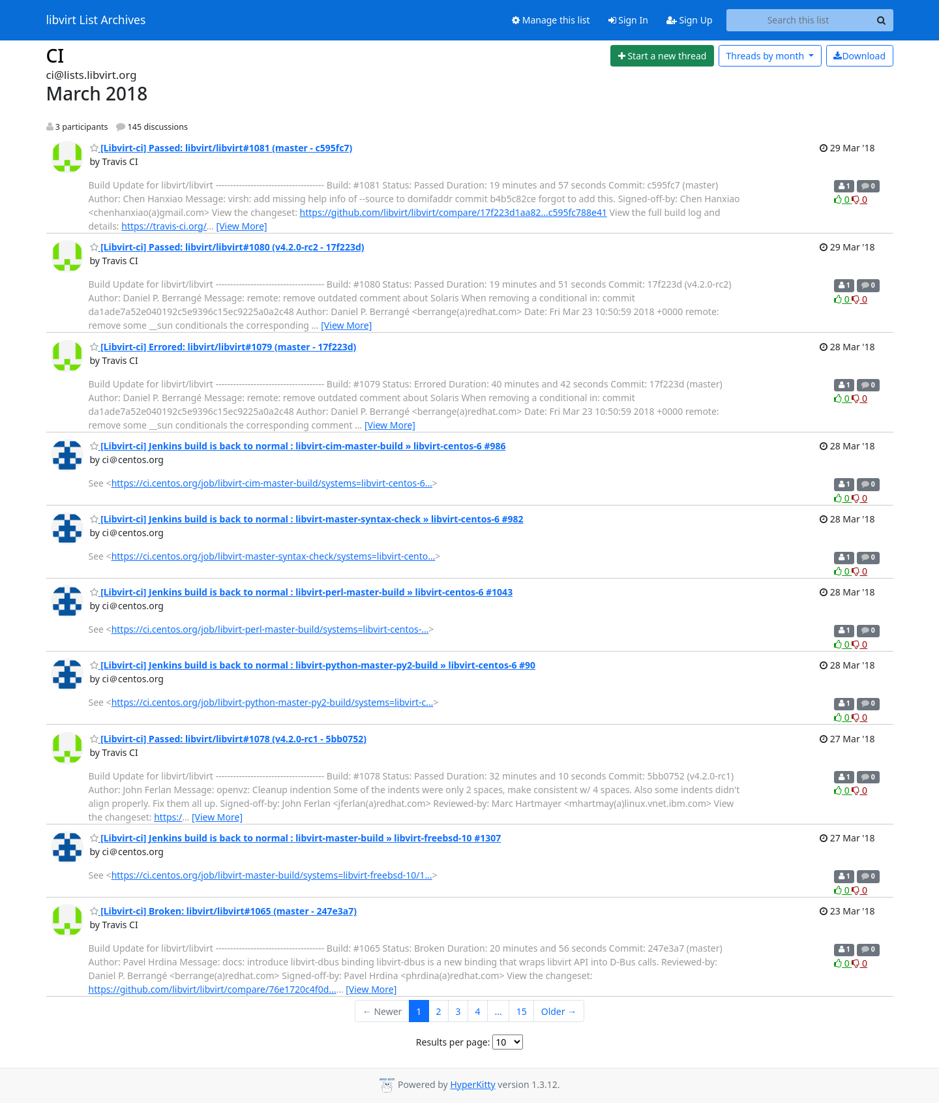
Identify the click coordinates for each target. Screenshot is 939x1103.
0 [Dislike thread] (859, 199)
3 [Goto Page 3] (457, 1011)
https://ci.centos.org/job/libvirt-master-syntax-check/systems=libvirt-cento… (274, 556)
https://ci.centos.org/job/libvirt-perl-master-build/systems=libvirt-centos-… (270, 629)
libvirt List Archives (96, 20)
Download (859, 56)
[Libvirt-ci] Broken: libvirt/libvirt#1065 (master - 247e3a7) (223, 911)
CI (55, 55)
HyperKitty (472, 1084)
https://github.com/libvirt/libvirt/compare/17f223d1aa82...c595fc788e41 (453, 212)
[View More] (241, 226)
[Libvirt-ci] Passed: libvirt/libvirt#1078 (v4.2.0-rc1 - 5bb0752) (228, 739)
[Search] (881, 20)
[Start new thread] (662, 56)
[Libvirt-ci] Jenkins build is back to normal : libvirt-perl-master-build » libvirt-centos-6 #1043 (301, 592)
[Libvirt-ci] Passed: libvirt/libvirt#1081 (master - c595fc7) (221, 148)
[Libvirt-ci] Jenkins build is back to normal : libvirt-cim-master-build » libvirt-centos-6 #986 (298, 446)
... (497, 1011)
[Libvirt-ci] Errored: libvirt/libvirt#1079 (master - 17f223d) (223, 346)
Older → (558, 1011)
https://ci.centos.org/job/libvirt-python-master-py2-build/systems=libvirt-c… (273, 702)
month (766, 56)
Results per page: (453, 1042)
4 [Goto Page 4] (477, 1011)
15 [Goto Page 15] (521, 1011)
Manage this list (551, 20)
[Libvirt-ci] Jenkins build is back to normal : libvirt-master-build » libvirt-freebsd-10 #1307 (295, 838)
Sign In (628, 20)
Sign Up (689, 20)
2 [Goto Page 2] (438, 1011)
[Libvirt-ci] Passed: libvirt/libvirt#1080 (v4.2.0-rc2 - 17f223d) (227, 247)
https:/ (168, 817)
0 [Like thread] (843, 199)
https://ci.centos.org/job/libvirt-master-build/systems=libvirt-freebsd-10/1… (272, 875)
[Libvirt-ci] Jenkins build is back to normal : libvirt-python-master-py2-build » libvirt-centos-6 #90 (313, 665)
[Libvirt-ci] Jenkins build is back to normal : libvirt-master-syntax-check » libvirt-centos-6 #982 (307, 519)
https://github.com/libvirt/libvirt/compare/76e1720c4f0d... (212, 989)
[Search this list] (798, 20)
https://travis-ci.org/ (164, 226)
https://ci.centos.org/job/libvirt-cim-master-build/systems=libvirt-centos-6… (272, 483)
